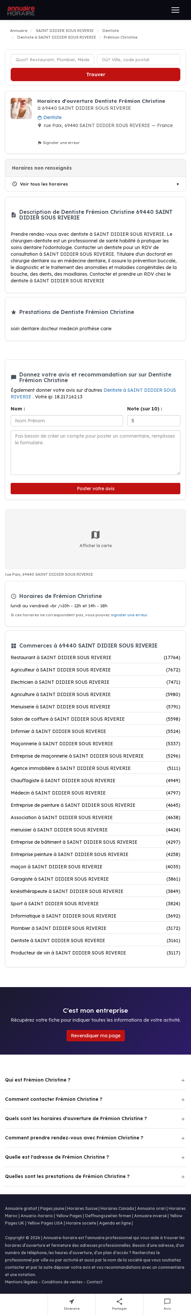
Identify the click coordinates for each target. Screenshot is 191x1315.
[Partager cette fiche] (120, 1304)
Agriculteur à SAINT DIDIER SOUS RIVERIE (95, 669)
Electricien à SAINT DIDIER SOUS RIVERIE (95, 682)
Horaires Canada (117, 1208)
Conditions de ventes (62, 1281)
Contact (94, 1281)
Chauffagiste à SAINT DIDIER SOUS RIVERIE (95, 780)
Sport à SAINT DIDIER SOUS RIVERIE (95, 903)
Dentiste (49, 117)
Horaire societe (81, 1223)
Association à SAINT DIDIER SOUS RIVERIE (95, 817)
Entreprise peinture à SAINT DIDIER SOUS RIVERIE (95, 854)
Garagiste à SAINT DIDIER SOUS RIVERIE (95, 879)
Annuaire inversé (150, 1215)
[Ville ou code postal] (138, 59)
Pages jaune (52, 1208)
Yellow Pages (69, 1215)
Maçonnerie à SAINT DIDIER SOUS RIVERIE (95, 743)
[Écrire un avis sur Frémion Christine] (167, 1304)
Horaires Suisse (82, 1208)
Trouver (95, 74)
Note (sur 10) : (144, 409)
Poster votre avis (95, 489)
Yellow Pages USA (45, 1223)
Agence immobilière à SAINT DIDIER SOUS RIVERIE (95, 768)
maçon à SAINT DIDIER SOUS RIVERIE (95, 866)
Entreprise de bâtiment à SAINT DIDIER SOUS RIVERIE (95, 842)
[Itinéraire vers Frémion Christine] (72, 1304)
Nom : (18, 409)
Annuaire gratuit (21, 1208)
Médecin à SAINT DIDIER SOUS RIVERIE (95, 793)
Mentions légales (21, 1281)
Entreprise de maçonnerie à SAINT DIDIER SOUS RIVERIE (95, 756)
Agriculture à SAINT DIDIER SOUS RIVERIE (95, 694)
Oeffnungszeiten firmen (108, 1215)
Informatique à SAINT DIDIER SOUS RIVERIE (95, 916)
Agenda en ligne (115, 1223)
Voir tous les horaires (40, 184)
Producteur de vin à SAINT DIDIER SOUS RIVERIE (95, 953)
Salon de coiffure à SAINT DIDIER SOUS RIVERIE (95, 719)
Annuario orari (151, 1208)
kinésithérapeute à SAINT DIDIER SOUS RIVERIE (95, 891)
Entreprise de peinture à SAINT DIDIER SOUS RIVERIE (95, 805)
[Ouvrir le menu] (175, 10)
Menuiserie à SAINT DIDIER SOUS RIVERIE (95, 706)
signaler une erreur (129, 615)
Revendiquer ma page (95, 1036)
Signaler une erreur (58, 142)
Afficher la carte (96, 538)
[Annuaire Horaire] (20, 10)
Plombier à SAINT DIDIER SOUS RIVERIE (95, 928)
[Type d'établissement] (52, 59)
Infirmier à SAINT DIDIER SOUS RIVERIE (95, 731)
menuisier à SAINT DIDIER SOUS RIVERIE (95, 829)
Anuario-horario (37, 1215)
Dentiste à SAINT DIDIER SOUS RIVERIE (95, 940)
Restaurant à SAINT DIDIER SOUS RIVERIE (95, 657)
